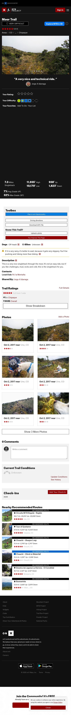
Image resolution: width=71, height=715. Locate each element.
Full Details (64, 288)
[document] (48, 704)
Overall (14, 301)
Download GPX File (36, 225)
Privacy (47, 672)
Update (59, 477)
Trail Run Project (42, 613)
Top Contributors (9, 617)
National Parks (41, 621)
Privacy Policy (57, 702)
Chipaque (23, 32)
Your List (32, 106)
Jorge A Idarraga (39, 84)
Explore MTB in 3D (54, 24)
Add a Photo (63, 316)
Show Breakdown (35, 305)
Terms (41, 672)
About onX (6, 651)
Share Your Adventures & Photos (14, 621)
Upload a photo (36, 233)
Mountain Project (42, 602)
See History (56, 479)
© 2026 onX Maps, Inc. (29, 672)
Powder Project (42, 617)
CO (10, 32)
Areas (4, 32)
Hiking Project (41, 610)
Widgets (6, 610)
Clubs (5, 613)
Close (48, 707)
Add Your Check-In (57, 492)
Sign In (60, 10)
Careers (6, 655)
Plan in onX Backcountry (36, 214)
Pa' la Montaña (18, 274)
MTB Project (40, 606)
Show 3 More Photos (35, 431)
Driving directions (36, 220)
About (5, 602)
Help (4, 606)
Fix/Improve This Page (36, 238)
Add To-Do (22, 106)
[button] (4, 55)
